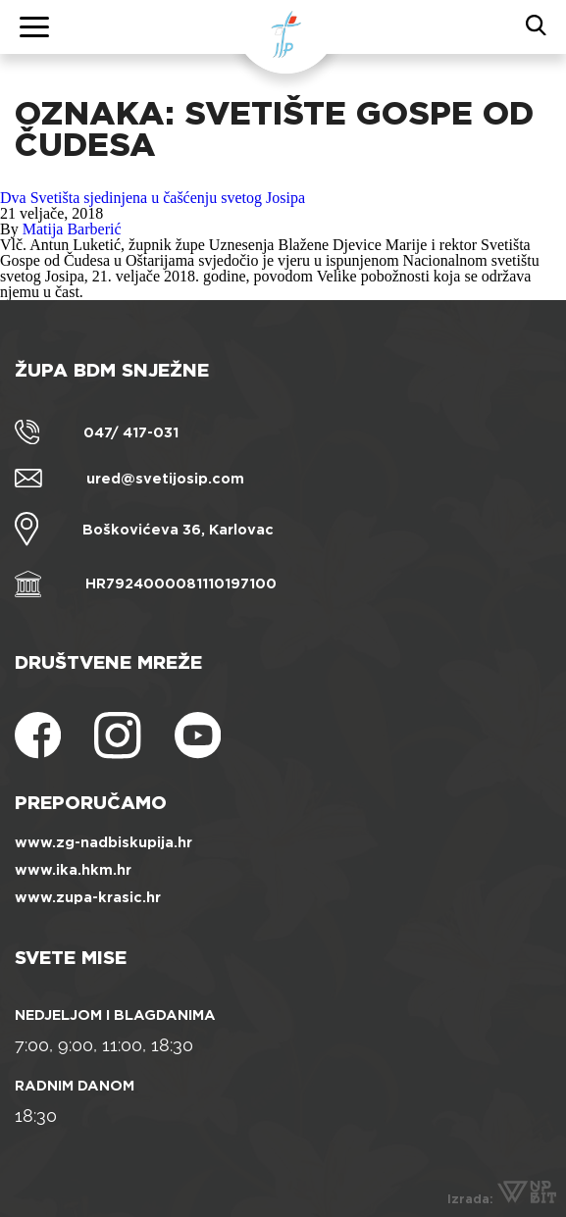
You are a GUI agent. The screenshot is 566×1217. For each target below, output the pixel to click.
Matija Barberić (72, 229)
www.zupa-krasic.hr (88, 897)
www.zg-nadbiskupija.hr (103, 842)
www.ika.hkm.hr (73, 870)
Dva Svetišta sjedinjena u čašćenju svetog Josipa (152, 197)
